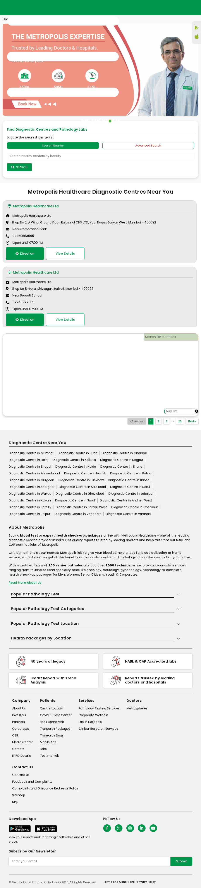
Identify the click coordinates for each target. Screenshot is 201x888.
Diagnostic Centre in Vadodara (78, 514)
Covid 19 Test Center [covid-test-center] (56, 715)
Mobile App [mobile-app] (48, 742)
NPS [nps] (15, 802)
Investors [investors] (19, 715)
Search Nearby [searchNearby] (53, 145)
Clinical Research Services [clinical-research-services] (98, 728)
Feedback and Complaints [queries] (32, 781)
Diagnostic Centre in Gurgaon (31, 480)
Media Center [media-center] (22, 742)
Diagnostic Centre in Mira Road (82, 487)
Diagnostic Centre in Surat (75, 500)
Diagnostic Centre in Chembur (134, 507)
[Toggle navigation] (62, 56)
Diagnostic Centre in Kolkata (74, 460)
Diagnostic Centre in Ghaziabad (80, 493)
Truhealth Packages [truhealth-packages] (55, 728)
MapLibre (171, 411)
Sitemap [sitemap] (18, 795)
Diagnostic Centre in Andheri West (126, 500)
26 (180, 421)
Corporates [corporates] (20, 728)
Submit (181, 861)
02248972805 (23, 302)
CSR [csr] (15, 735)
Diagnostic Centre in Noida (75, 466)
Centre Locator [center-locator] (51, 708)
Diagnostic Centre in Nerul (130, 487)
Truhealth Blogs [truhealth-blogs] (52, 735)
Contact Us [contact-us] (20, 775)
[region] (100, 375)
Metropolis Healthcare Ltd (33, 206)
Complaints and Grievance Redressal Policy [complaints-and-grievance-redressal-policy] (45, 788)
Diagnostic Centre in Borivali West (81, 507)
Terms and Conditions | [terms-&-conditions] (120, 882)
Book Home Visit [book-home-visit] (52, 722)
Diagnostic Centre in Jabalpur (131, 493)
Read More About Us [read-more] (25, 582)
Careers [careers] (18, 749)
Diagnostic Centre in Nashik (85, 473)
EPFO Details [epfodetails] (21, 755)
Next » (192, 421)
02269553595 (23, 236)
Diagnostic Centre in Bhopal (30, 466)
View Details (65, 253)
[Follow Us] (107, 828)
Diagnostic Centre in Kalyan (30, 500)
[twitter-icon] (118, 828)
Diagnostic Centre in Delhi (28, 460)
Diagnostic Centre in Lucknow (81, 480)
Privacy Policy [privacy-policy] (146, 882)
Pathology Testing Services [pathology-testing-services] (99, 708)
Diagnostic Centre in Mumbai (31, 453)
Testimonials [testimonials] (49, 755)
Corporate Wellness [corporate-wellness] (93, 715)
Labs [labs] (43, 749)
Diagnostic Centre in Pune (77, 453)
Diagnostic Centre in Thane (121, 466)
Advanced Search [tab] (148, 145)
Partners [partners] (18, 722)
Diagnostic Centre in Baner (128, 480)
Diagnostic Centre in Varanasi (128, 514)
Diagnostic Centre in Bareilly (30, 507)
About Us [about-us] (19, 708)
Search (19, 167)
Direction (24, 253)
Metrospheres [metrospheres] (137, 708)
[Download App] (20, 828)
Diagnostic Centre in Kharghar (32, 487)
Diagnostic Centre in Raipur (29, 514)
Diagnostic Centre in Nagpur (121, 460)
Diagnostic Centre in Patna (130, 473)
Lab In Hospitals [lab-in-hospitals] (90, 722)
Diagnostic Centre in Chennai (124, 453)
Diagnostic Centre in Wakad (30, 493)
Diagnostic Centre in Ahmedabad (34, 473)
